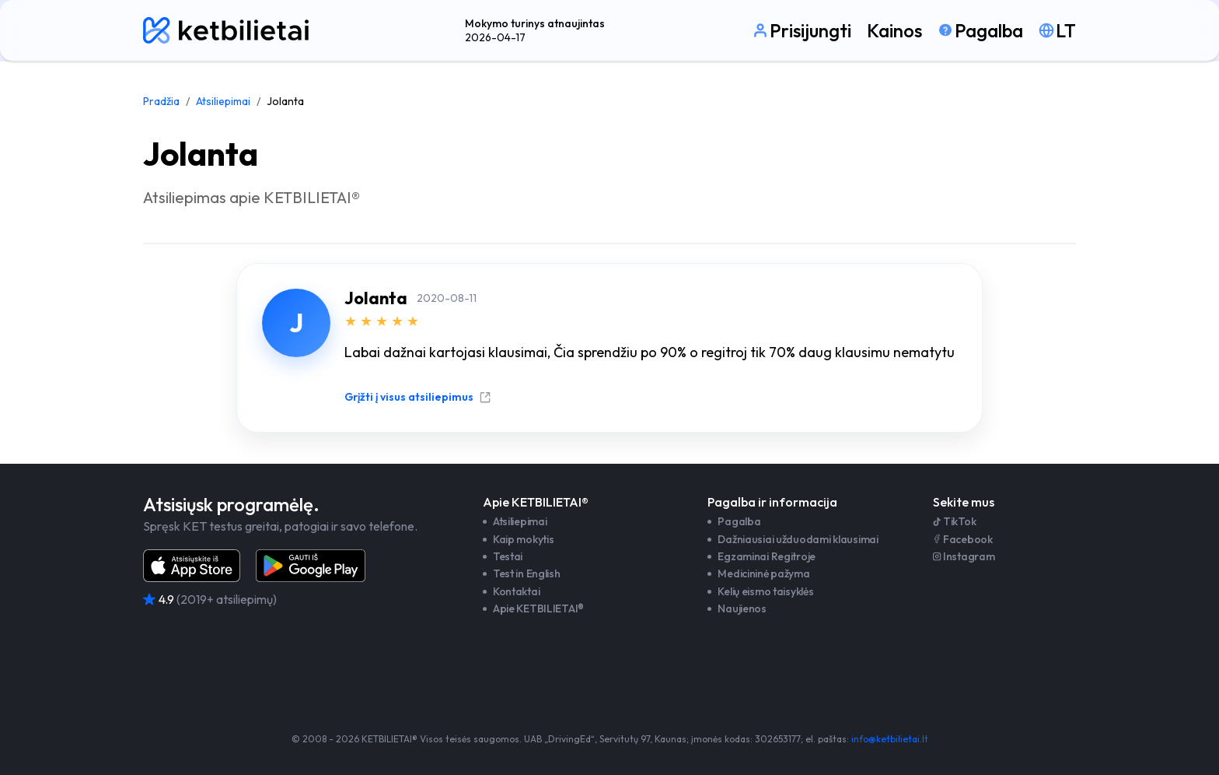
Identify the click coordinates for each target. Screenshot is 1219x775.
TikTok (954, 521)
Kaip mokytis (523, 539)
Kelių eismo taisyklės (765, 591)
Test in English (527, 573)
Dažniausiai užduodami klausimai (798, 539)
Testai (507, 556)
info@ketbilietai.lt (889, 739)
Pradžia (161, 101)
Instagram (963, 556)
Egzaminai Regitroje (767, 556)
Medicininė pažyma (763, 573)
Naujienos (742, 608)
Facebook (963, 539)
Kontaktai (516, 591)
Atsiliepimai (223, 101)
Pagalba (739, 521)
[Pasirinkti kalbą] (1057, 30)
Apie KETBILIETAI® (538, 608)
